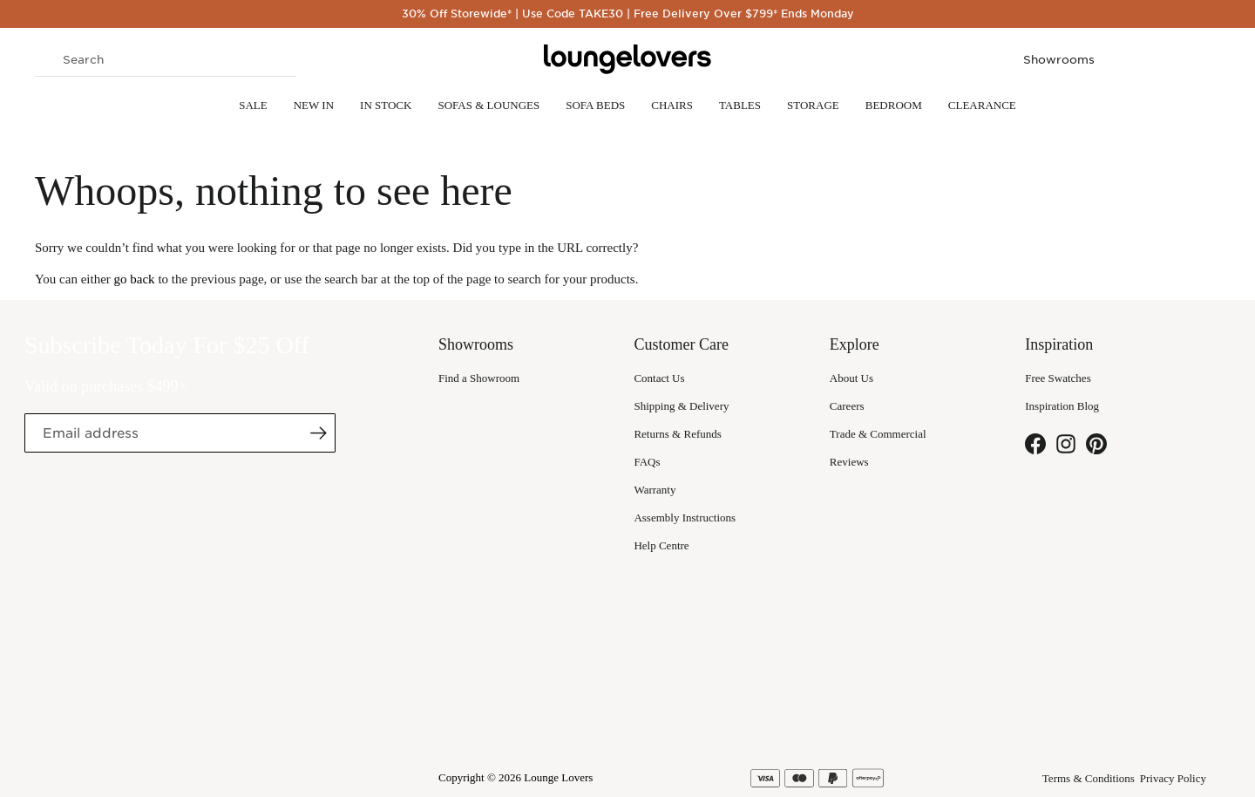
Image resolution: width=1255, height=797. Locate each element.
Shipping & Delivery (681, 405)
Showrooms (1059, 59)
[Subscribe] (318, 432)
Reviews (849, 461)
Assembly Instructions (685, 517)
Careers (847, 405)
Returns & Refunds (677, 433)
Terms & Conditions (1088, 778)
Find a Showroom (478, 378)
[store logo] (627, 59)
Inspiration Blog (1062, 405)
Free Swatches (1057, 378)
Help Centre (661, 545)
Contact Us (659, 378)
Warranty (654, 489)
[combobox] (165, 59)
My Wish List (1167, 59)
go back (134, 279)
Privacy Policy (1173, 778)
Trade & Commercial (878, 433)
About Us (851, 378)
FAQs (647, 461)
